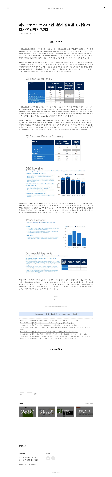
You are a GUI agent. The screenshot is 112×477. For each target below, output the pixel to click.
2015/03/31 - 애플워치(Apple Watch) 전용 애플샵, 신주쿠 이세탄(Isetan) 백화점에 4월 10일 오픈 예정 (55, 336)
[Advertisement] (56, 371)
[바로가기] (75, 314)
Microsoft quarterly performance (51, 306)
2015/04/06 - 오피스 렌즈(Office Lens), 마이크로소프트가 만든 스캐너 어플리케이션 (49, 332)
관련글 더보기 (89, 403)
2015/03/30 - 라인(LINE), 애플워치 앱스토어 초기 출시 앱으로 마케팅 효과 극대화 (48, 338)
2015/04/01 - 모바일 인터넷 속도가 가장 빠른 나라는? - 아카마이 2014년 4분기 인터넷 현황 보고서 (54, 334)
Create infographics (63, 306)
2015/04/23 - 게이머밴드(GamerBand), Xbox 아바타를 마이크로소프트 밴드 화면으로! (49, 321)
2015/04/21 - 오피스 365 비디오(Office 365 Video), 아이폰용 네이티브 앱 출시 (47, 323)
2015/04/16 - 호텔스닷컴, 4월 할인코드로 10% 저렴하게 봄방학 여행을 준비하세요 (48, 325)
